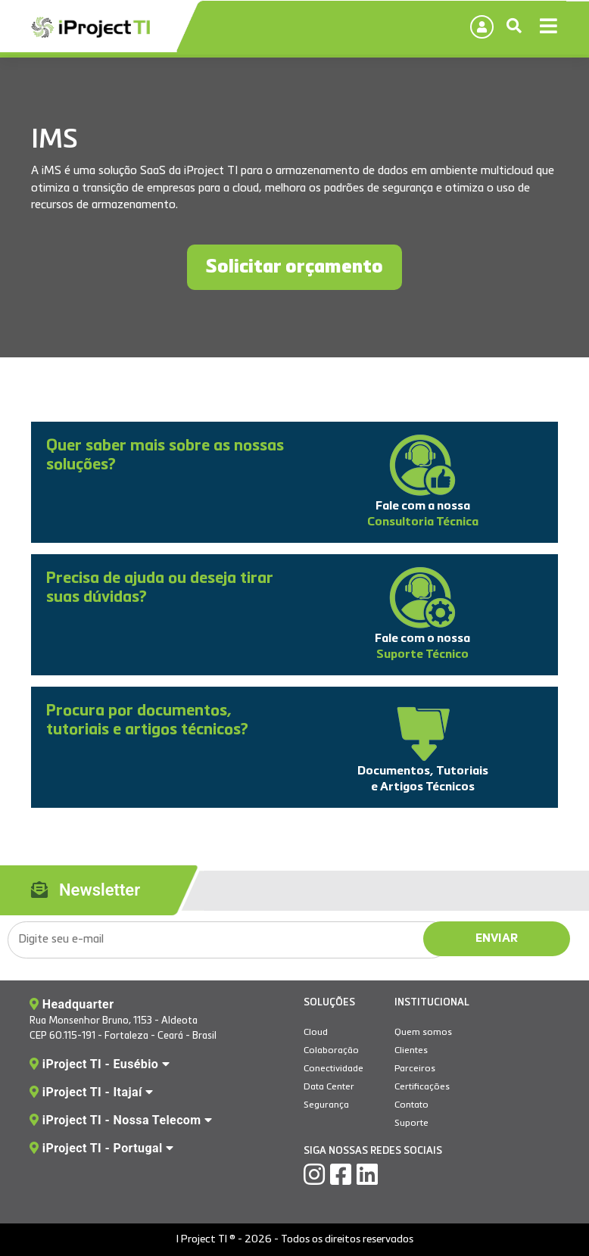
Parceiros (414, 1069)
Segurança (326, 1105)
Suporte (411, 1123)
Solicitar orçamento (294, 267)
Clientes (411, 1050)
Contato (411, 1105)
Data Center (329, 1087)
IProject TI (90, 28)
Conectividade (333, 1069)
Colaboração (331, 1050)
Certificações (422, 1087)
